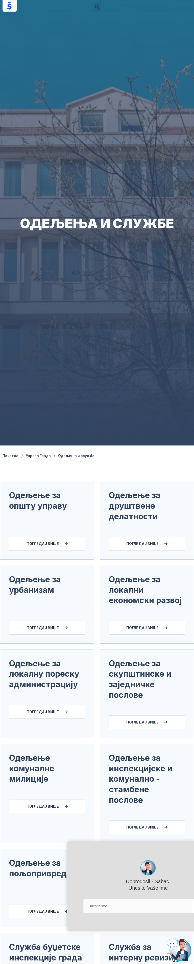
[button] (97, 7)
